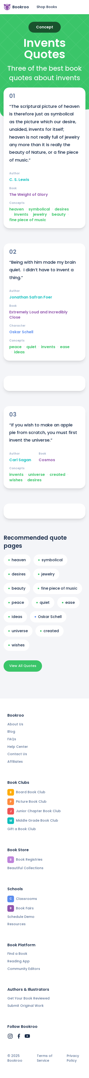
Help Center (17, 746)
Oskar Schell (21, 332)
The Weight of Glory (28, 194)
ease (65, 347)
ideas (19, 352)
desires (62, 209)
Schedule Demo (20, 916)
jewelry (40, 214)
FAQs (11, 739)
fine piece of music (27, 220)
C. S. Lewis (19, 179)
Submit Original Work (25, 1005)
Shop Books (47, 6)
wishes (16, 480)
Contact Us (17, 754)
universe (36, 474)
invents (21, 214)
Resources (16, 924)
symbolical (39, 209)
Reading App (18, 961)
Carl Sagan (20, 460)
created (57, 474)
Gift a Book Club (21, 829)
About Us (15, 724)
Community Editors (23, 968)
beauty (59, 214)
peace (15, 347)
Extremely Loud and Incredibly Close (38, 315)
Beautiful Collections (25, 868)
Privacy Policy (73, 1058)
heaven (16, 209)
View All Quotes (22, 665)
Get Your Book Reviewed (28, 998)
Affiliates (15, 761)
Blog (11, 731)
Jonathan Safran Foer (30, 297)
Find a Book (17, 953)
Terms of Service (44, 1058)
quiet (31, 347)
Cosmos (47, 460)
